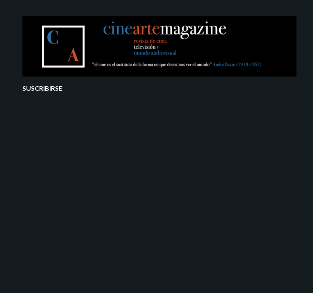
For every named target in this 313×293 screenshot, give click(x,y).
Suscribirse (42, 88)
